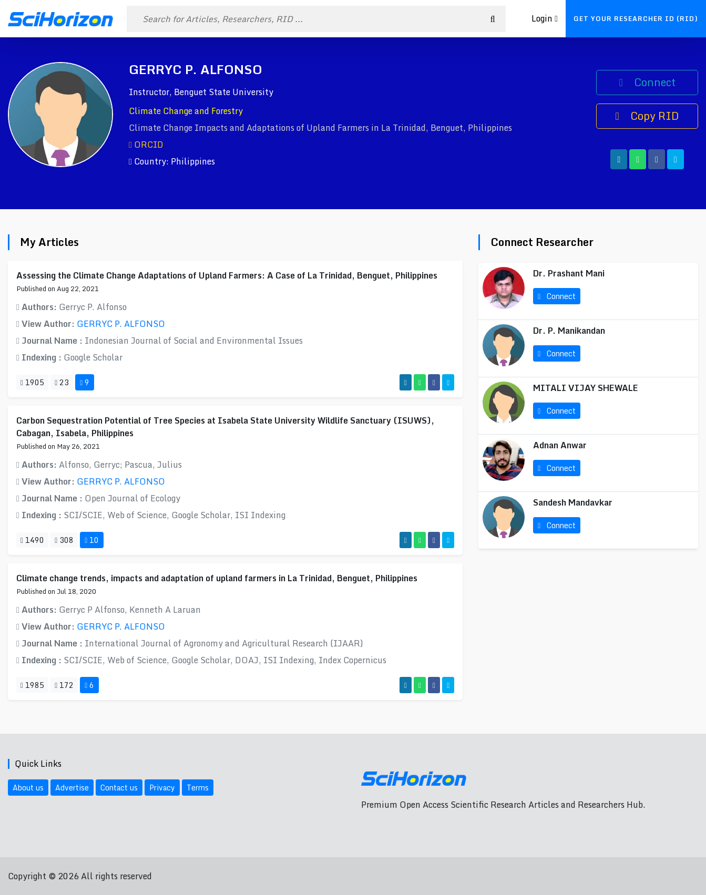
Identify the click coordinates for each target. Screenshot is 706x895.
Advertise (72, 787)
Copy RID (647, 116)
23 (62, 382)
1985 (32, 685)
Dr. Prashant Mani (569, 273)
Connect (647, 82)
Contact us (119, 787)
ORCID (146, 144)
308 (64, 540)
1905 (32, 382)
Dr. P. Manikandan (569, 330)
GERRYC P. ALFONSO (121, 324)
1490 (32, 540)
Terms (198, 787)
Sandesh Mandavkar (572, 502)
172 (64, 685)
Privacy (162, 787)
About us (28, 787)
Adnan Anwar (560, 445)
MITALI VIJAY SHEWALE (585, 388)
